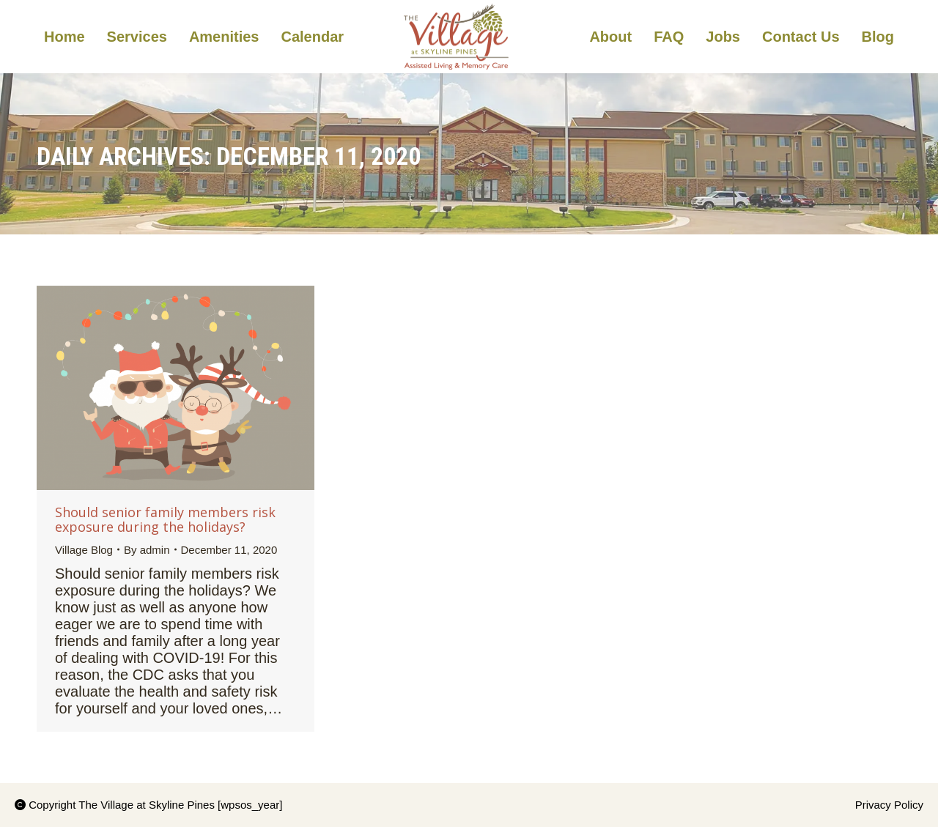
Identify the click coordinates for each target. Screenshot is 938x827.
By (147, 550)
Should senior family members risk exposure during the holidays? (165, 519)
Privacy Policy (889, 804)
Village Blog (84, 550)
